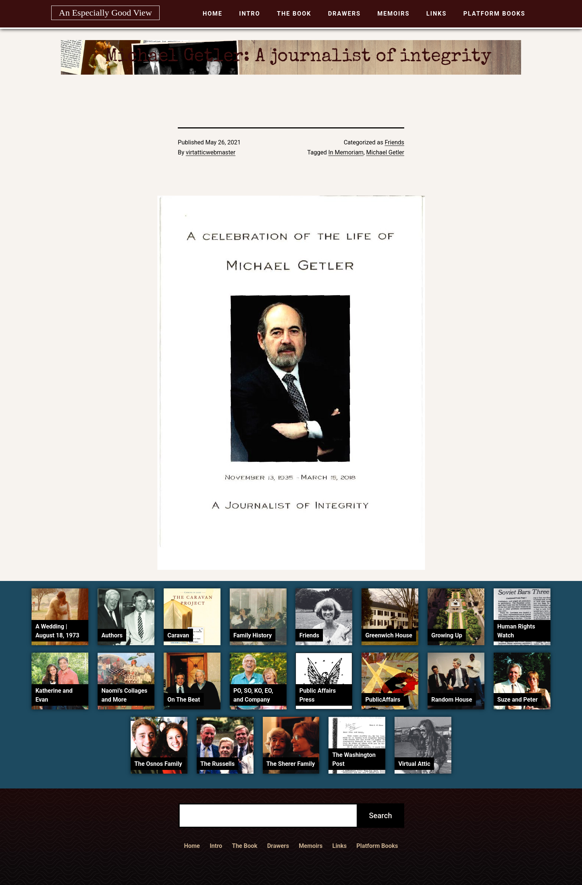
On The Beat (183, 699)
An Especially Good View (105, 12)
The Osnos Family (158, 763)
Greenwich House (388, 635)
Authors (111, 635)
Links (436, 13)
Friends (394, 142)
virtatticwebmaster (211, 152)
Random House (451, 699)
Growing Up (446, 635)
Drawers (344, 13)
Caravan (178, 635)
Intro (249, 13)
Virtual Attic (414, 763)
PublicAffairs (382, 699)
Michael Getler (385, 152)
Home (212, 13)
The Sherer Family (291, 763)
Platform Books (494, 13)
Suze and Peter (517, 699)
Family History (252, 635)
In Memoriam (346, 152)
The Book (294, 13)
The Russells (217, 763)
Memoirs (393, 13)
